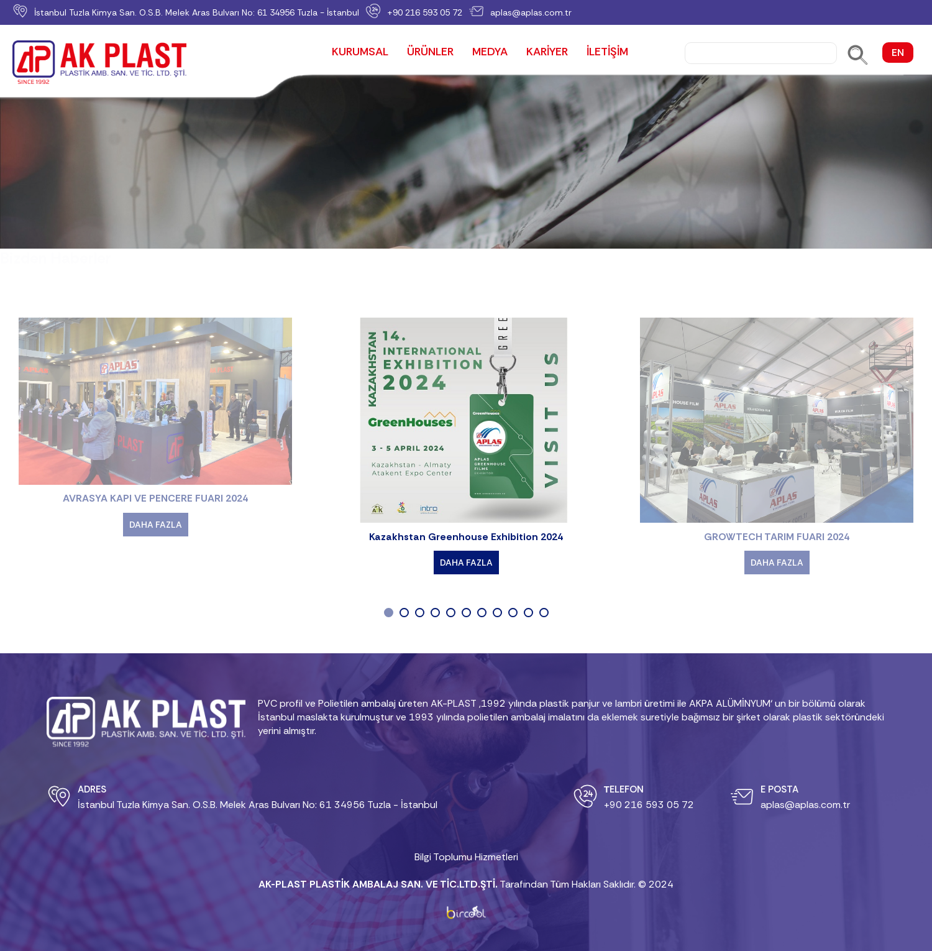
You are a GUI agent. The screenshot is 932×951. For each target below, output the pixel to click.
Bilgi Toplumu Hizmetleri (466, 856)
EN (898, 52)
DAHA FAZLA (155, 524)
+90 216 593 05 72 (424, 12)
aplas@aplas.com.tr (531, 12)
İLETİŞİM (607, 53)
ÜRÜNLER (430, 53)
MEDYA (490, 53)
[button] (388, 603)
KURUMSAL (360, 53)
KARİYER (547, 53)
